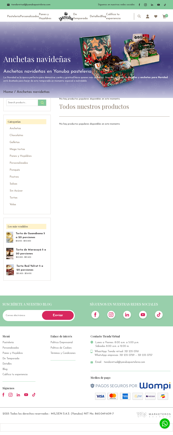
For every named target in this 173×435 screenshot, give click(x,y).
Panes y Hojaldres (43, 16)
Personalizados (28, 16)
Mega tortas (17, 149)
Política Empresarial (62, 342)
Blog (103, 16)
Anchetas (15, 128)
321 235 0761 (131, 351)
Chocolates (16, 135)
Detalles (95, 16)
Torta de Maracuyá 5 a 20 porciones (31, 251)
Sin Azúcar (16, 190)
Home (8, 92)
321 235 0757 (145, 355)
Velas (13, 204)
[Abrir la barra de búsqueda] (139, 16)
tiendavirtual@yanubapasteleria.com (29, 4)
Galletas (15, 142)
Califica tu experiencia (112, 16)
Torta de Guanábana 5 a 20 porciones (30, 235)
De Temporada (81, 16)
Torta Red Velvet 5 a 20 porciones (29, 268)
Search (42, 102)
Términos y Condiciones (63, 353)
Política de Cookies (61, 348)
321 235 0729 (126, 355)
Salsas (13, 184)
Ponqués (15, 170)
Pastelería (13, 16)
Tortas (13, 197)
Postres (14, 177)
